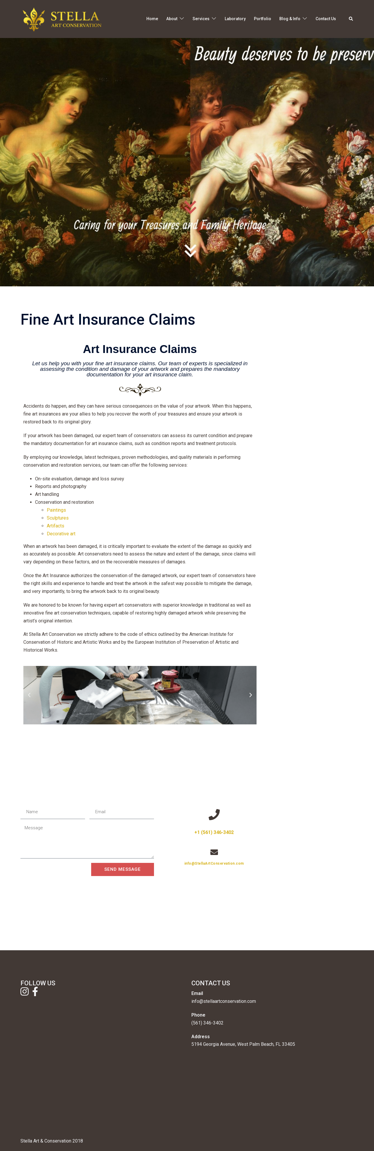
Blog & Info (289, 18)
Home (152, 18)
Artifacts (55, 526)
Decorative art (61, 533)
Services (201, 18)
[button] (351, 19)
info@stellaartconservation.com (223, 1001)
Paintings (56, 510)
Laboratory (235, 18)
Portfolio (262, 18)
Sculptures (58, 518)
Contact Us (326, 18)
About (171, 18)
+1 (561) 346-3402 (214, 832)
